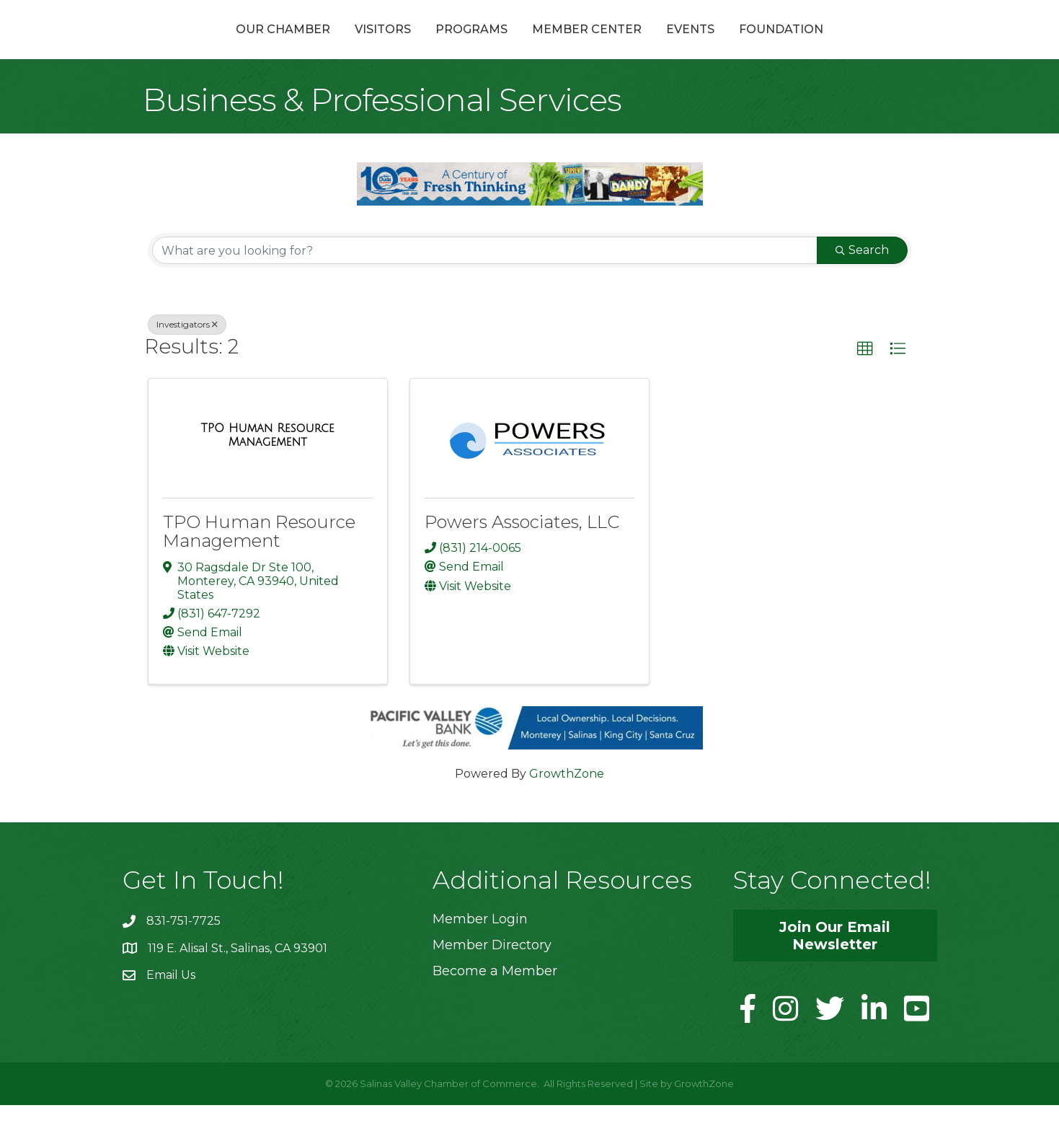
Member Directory (492, 980)
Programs (394, 46)
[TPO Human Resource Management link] (268, 469)
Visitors (306, 46)
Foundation (858, 46)
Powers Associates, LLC (522, 556)
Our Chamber (206, 46)
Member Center (664, 46)
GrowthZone (566, 807)
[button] (865, 383)
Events (767, 46)
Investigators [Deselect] (187, 358)
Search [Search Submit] (862, 284)
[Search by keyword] (484, 285)
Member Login (480, 953)
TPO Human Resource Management (259, 566)
